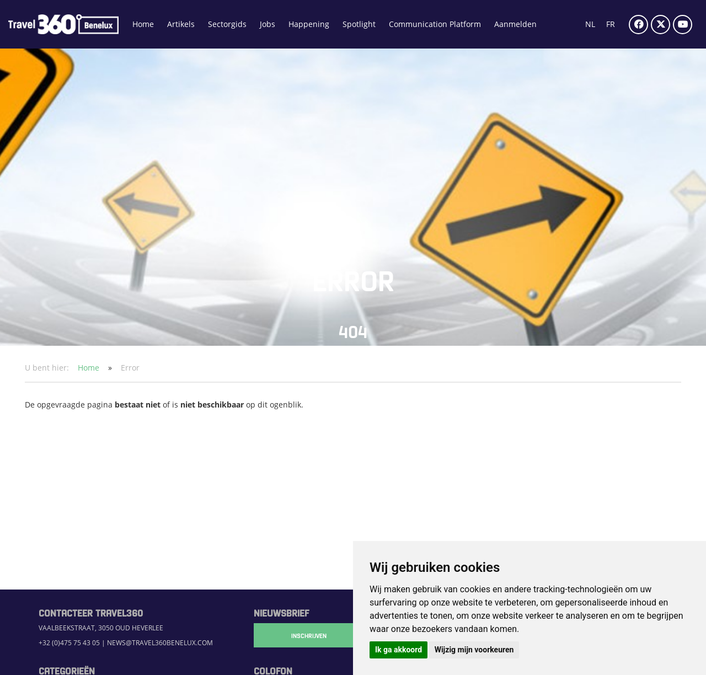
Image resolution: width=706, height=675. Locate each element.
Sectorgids (227, 24)
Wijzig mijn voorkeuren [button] (474, 649)
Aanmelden (515, 24)
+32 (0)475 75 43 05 (69, 642)
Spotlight (359, 24)
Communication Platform (435, 24)
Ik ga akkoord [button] (398, 649)
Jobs (267, 24)
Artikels (181, 24)
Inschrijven (309, 635)
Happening (308, 24)
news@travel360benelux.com (160, 642)
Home (143, 24)
